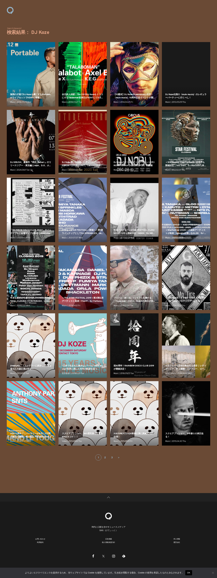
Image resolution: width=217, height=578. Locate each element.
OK (188, 572)
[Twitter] (103, 556)
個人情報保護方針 (108, 542)
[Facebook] (93, 556)
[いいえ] (212, 572)
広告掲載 (108, 539)
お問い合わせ (40, 539)
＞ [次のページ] (118, 457)
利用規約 (40, 542)
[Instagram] (113, 556)
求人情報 (176, 539)
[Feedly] (124, 556)
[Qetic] (108, 515)
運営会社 (176, 542)
